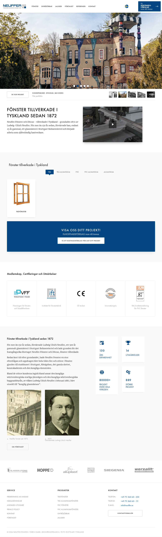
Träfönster (63, 497)
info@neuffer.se (127, 505)
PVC (77, 172)
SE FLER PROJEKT (18, 95)
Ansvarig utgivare (15, 505)
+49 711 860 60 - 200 (130, 497)
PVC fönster (63, 505)
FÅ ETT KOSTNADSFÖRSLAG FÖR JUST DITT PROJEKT (81, 241)
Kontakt (92, 6)
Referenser (80, 6)
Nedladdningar (14, 501)
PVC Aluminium (91, 172)
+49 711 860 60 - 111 (129, 501)
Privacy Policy (13, 509)
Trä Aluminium (63, 172)
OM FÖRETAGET (18, 447)
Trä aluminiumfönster (68, 501)
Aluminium (109, 172)
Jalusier (58, 6)
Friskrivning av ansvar (17, 497)
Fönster (35, 6)
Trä (49, 172)
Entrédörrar (46, 6)
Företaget (69, 6)
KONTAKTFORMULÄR (125, 513)
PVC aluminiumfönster (68, 509)
